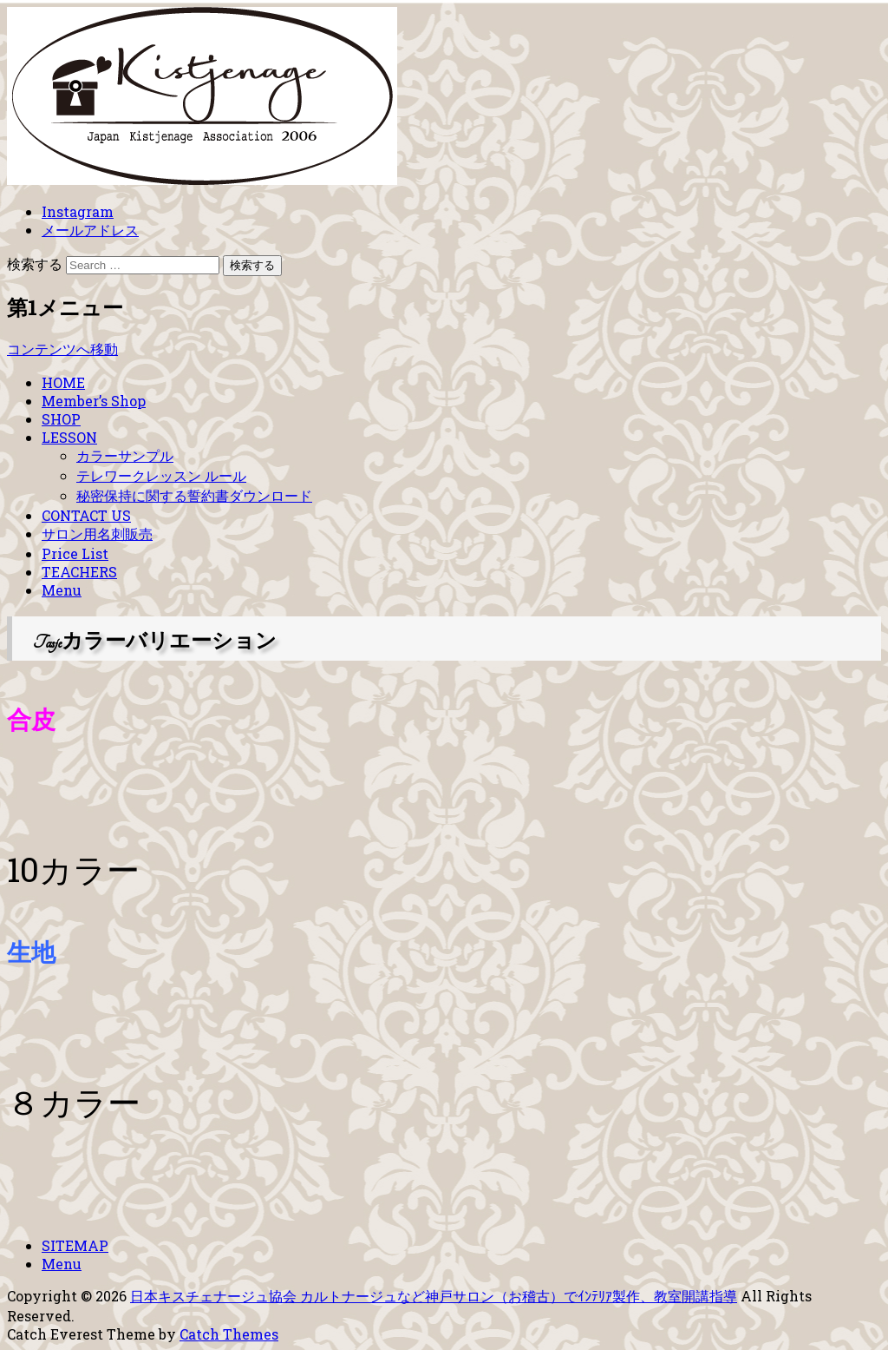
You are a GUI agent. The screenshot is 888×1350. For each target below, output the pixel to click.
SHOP (61, 419)
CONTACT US (86, 515)
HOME (63, 382)
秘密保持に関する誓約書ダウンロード (194, 495)
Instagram (78, 211)
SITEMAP (75, 1245)
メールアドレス (90, 230)
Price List (75, 553)
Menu (62, 590)
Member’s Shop (94, 401)
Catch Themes (229, 1334)
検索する (34, 263)
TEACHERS (79, 572)
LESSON (69, 437)
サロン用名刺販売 (97, 533)
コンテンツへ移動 (62, 348)
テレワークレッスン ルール (161, 475)
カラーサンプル (124, 455)
